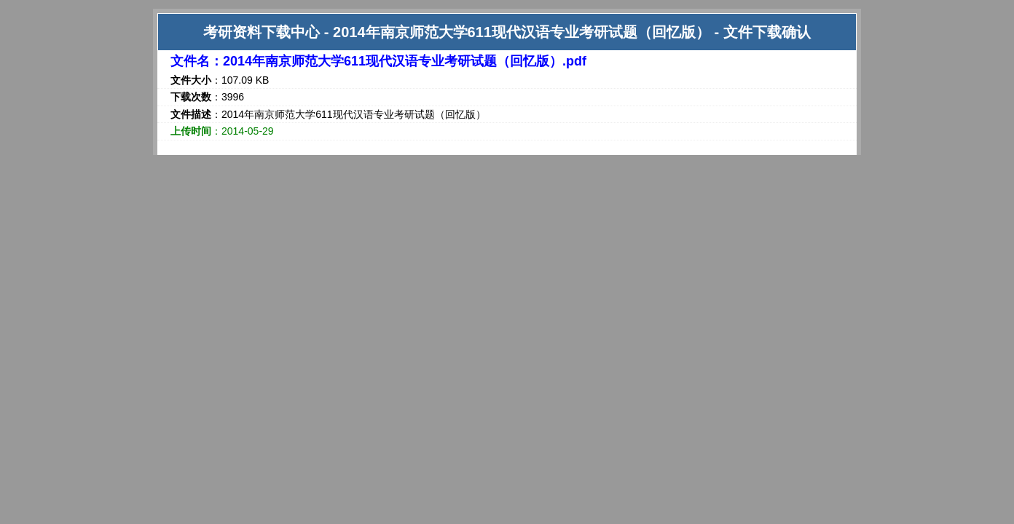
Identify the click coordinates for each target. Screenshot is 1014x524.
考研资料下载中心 (261, 32)
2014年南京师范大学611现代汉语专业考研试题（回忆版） (521, 32)
